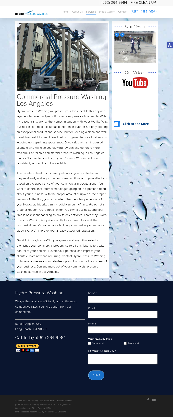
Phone (96, 323)
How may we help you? (102, 350)
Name (96, 293)
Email (96, 308)
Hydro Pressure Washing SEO (28, 412)
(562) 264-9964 (50, 337)
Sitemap (51, 408)
